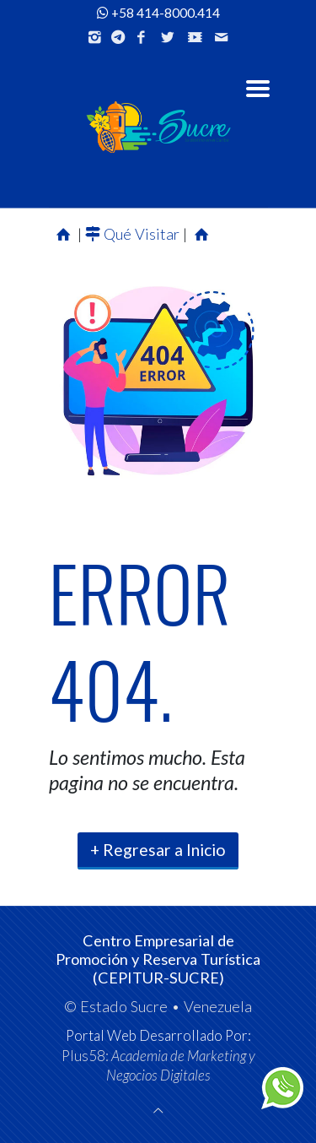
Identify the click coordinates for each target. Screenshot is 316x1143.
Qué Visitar (134, 234)
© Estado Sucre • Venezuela (158, 1006)
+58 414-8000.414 (158, 12)
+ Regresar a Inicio (158, 849)
